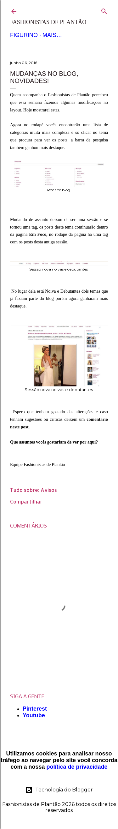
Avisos (49, 489)
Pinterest (35, 709)
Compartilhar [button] (26, 501)
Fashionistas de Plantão (48, 22)
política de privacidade (76, 767)
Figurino (24, 35)
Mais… (52, 35)
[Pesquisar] (104, 10)
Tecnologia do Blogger (59, 790)
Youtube (34, 715)
